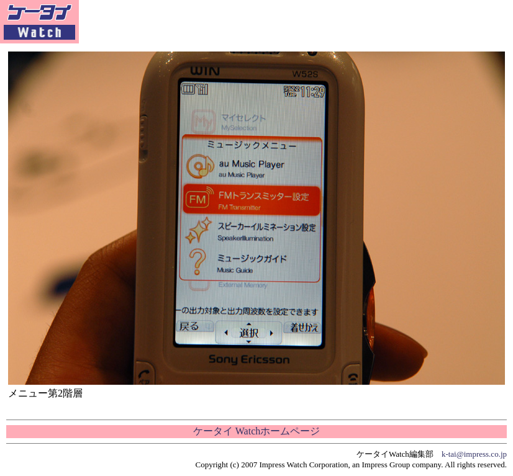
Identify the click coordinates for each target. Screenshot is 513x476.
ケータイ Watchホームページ (256, 431)
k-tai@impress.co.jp (474, 454)
